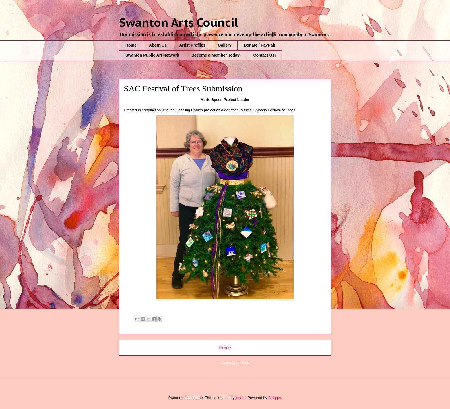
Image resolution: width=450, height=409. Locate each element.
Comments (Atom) (236, 362)
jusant (241, 397)
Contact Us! (264, 55)
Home (131, 45)
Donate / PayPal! (259, 45)
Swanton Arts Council (178, 22)
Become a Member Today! (216, 55)
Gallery (224, 45)
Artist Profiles (192, 45)
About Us (158, 45)
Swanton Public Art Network (152, 55)
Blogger (274, 397)
